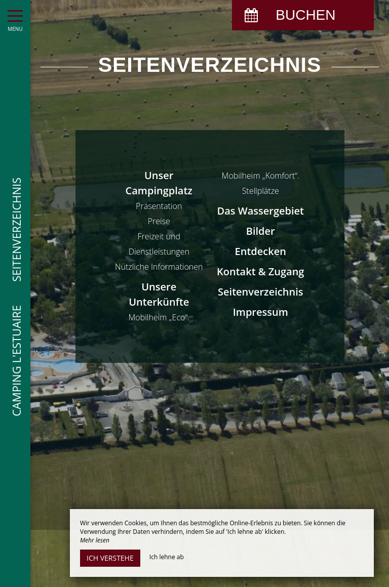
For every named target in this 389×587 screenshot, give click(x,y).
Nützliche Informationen (159, 266)
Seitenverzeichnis (260, 292)
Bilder (260, 231)
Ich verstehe (110, 558)
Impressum (260, 312)
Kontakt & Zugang (260, 271)
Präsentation (159, 206)
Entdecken (260, 251)
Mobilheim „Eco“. (158, 317)
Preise (159, 221)
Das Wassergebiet (260, 211)
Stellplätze (260, 190)
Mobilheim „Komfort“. (260, 175)
